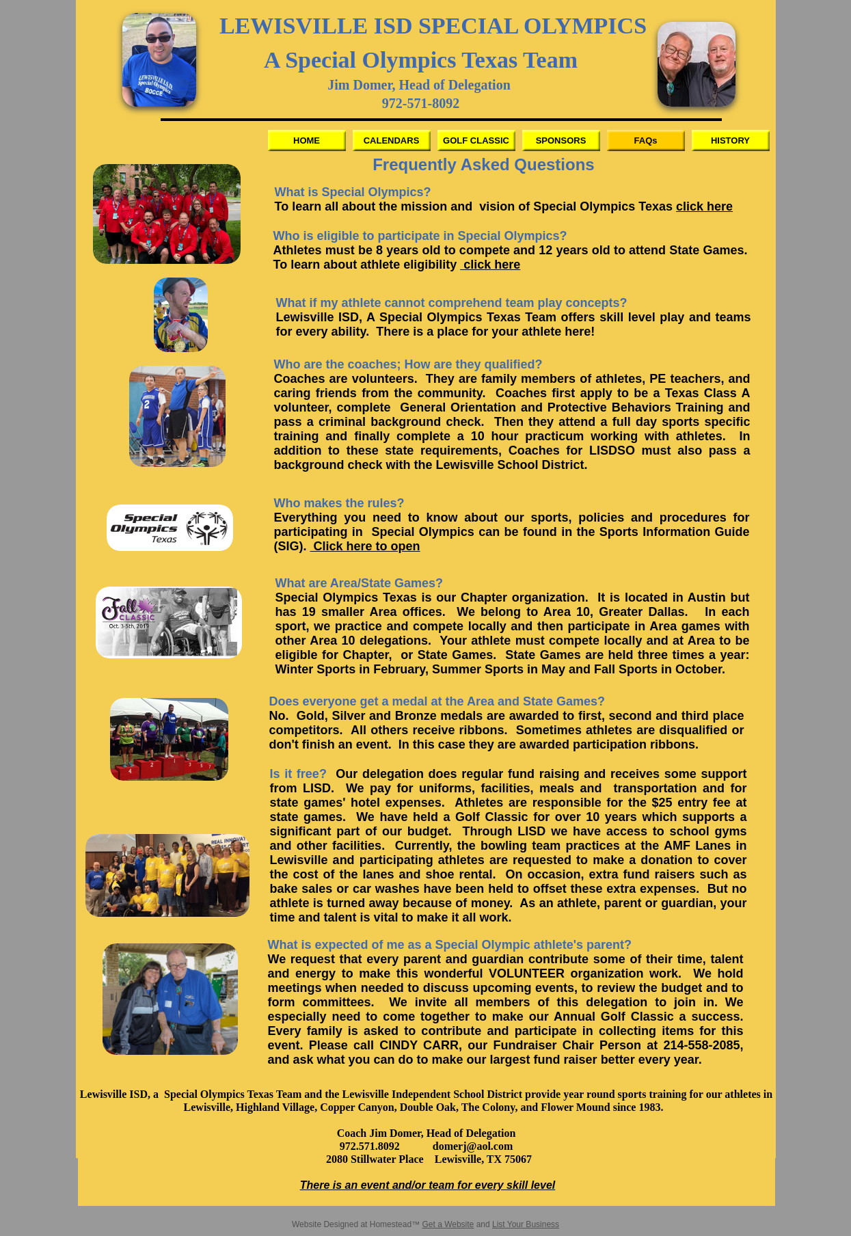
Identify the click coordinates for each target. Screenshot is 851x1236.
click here (704, 206)
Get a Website (448, 1224)
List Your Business (525, 1224)
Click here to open (365, 546)
